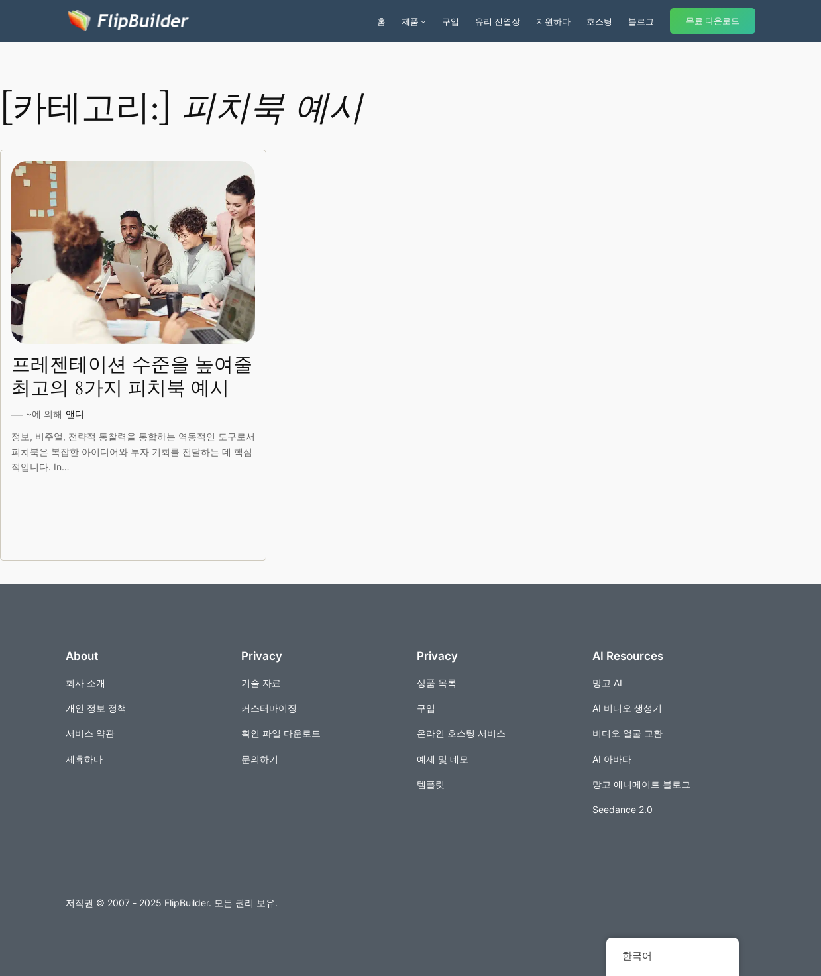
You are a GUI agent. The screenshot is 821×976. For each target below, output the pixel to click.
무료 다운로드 (712, 21)
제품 (410, 21)
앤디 (75, 413)
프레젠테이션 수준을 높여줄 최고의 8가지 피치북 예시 (131, 377)
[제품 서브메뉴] (423, 21)
